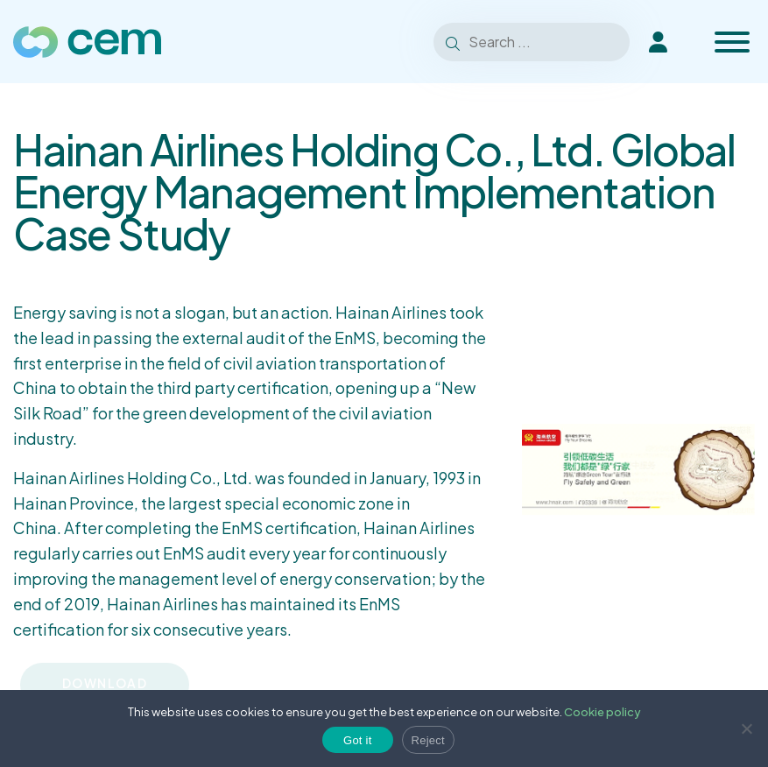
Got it (357, 740)
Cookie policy (602, 712)
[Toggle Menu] (732, 42)
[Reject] (746, 728)
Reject (428, 740)
